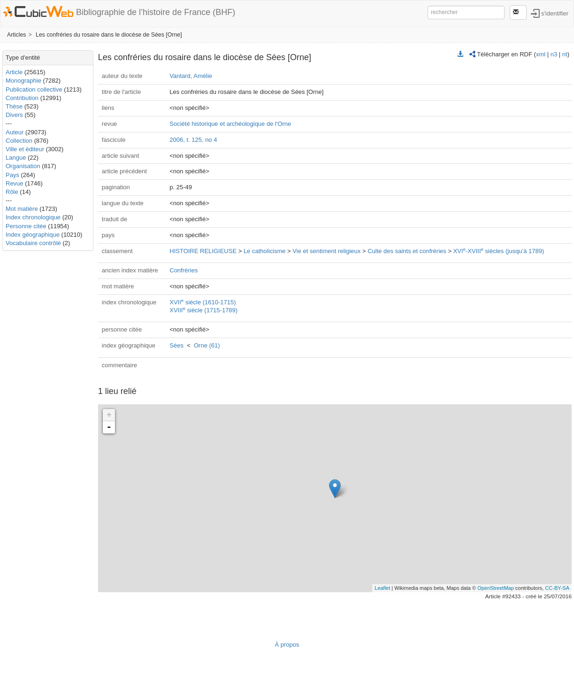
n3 (554, 54)
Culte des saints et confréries (406, 251)
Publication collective (34, 89)
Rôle (12, 191)
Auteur (14, 132)
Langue (16, 157)
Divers (14, 114)
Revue (14, 183)
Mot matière (22, 208)
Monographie (23, 80)
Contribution (22, 97)
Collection (19, 140)
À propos (287, 644)
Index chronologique (33, 217)
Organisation (23, 166)
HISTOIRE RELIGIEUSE (203, 251)
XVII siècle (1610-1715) (202, 302)
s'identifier (554, 12)
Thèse (14, 106)
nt (564, 54)
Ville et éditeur (26, 149)
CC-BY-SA (557, 588)
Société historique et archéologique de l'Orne (230, 123)
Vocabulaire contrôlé (33, 243)
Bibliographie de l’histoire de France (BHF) (155, 12)
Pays (12, 174)
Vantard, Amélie (190, 75)
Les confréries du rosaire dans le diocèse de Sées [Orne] (109, 34)
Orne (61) (207, 345)
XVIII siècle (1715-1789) (203, 310)
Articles (16, 34)
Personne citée (26, 226)
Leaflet (382, 588)
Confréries (183, 270)
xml (540, 54)
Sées (176, 345)
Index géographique (33, 234)
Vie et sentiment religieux (326, 251)
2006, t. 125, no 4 (193, 139)
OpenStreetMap (495, 588)
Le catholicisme (265, 251)
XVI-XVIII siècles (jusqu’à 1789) (498, 251)
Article (14, 72)
